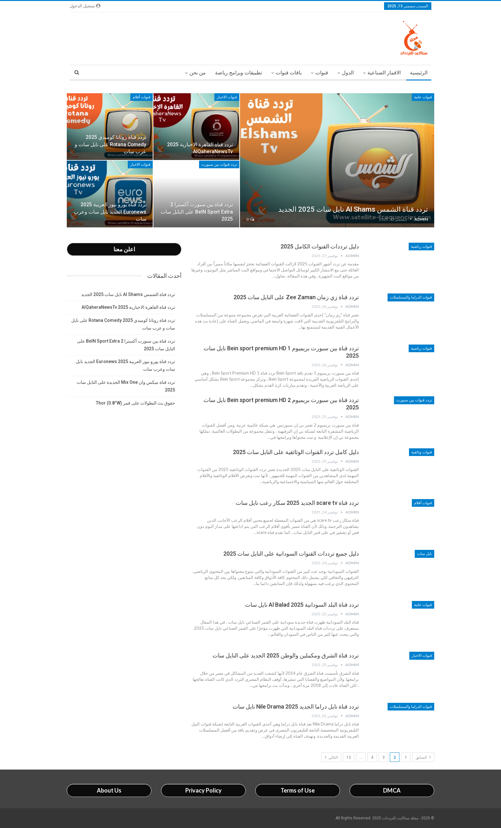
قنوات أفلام (141, 97)
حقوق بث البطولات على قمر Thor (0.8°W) (135, 403)
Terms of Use (298, 790)
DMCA (392, 790)
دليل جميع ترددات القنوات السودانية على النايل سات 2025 (291, 553)
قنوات (321, 73)
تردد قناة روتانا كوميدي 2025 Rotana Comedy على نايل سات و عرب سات (110, 144)
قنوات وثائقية (421, 452)
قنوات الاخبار (227, 97)
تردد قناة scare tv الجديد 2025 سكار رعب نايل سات (297, 502)
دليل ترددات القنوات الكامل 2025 (320, 246)
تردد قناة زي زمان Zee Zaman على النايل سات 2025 (296, 297)
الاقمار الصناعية (384, 73)
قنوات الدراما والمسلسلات (411, 297)
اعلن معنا (124, 249)
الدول (348, 73)
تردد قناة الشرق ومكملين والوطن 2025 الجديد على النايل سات (285, 655)
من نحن (197, 73)
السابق (423, 757)
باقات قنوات (289, 73)
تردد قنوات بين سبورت (219, 164)
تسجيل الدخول (85, 6)
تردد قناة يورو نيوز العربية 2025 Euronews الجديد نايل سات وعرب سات (110, 211)
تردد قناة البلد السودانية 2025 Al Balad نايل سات (302, 604)
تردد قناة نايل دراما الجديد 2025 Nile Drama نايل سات (296, 706)
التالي (331, 757)
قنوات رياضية (421, 246)
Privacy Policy (203, 790)
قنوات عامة (423, 97)
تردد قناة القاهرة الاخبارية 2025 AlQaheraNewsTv (128, 307)
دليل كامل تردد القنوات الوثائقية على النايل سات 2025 (296, 452)
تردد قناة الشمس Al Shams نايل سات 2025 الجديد (353, 209)
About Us (109, 790)
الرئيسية (419, 73)
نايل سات (424, 553)
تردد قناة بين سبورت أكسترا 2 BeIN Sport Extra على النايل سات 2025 (197, 211)
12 (348, 757)
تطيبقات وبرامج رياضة (238, 73)
